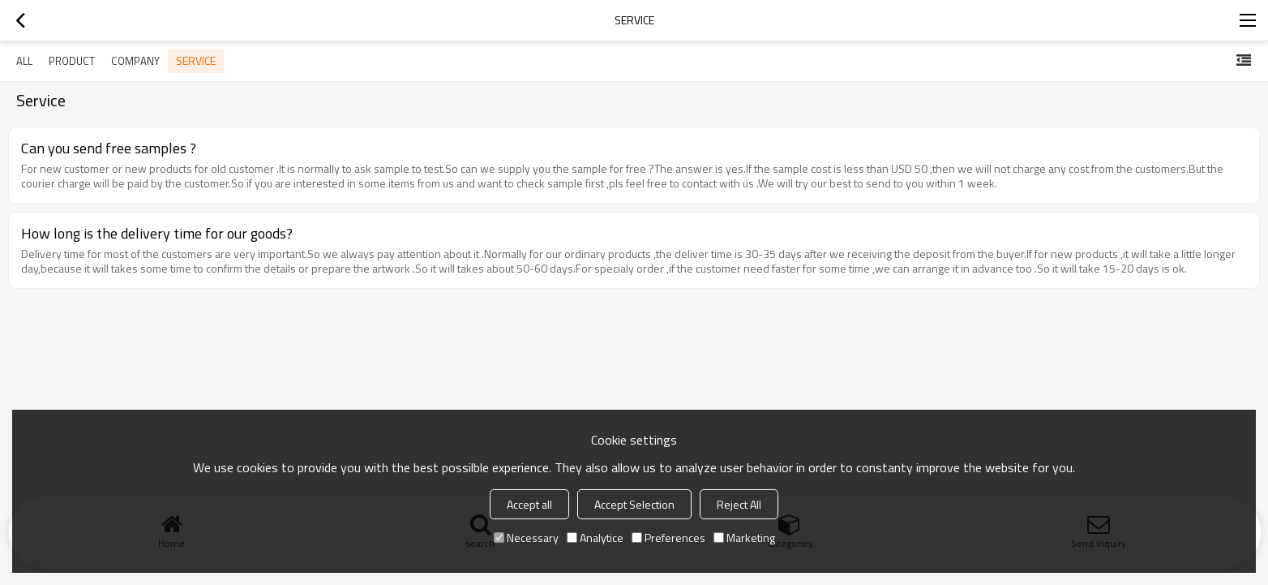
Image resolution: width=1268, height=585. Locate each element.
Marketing (744, 537)
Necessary (526, 537)
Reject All (739, 504)
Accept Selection (634, 504)
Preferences (668, 537)
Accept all (529, 504)
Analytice (595, 537)
